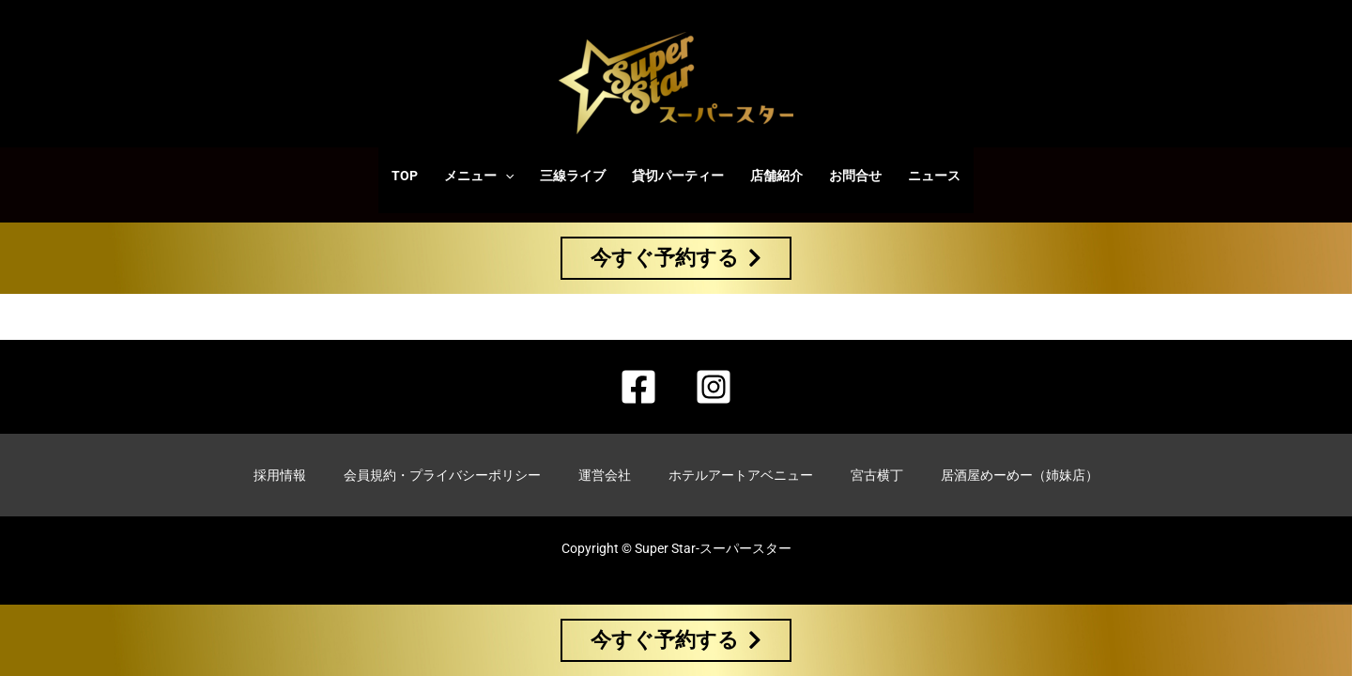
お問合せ (855, 175)
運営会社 (604, 475)
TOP (405, 175)
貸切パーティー (678, 175)
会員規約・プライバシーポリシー (442, 475)
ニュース (934, 175)
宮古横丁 (877, 475)
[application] (505, 175)
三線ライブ (573, 175)
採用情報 (280, 475)
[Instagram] (713, 387)
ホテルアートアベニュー (740, 475)
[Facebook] (638, 387)
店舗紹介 (776, 175)
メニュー (479, 175)
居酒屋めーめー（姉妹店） (1019, 475)
